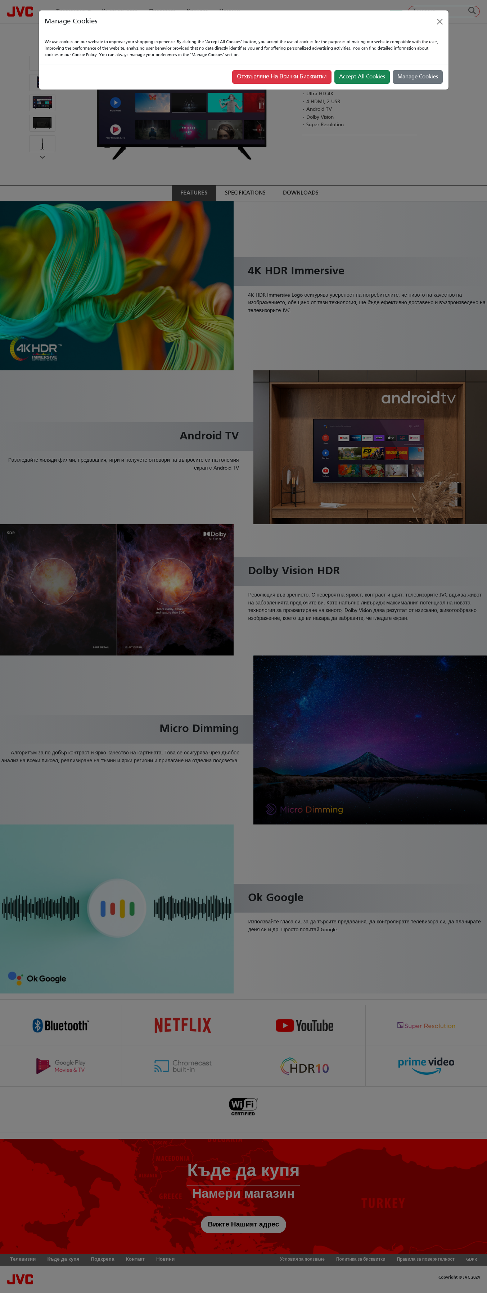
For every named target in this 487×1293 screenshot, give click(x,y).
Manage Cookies (417, 77)
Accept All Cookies (362, 77)
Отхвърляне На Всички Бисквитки (281, 77)
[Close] (440, 21)
